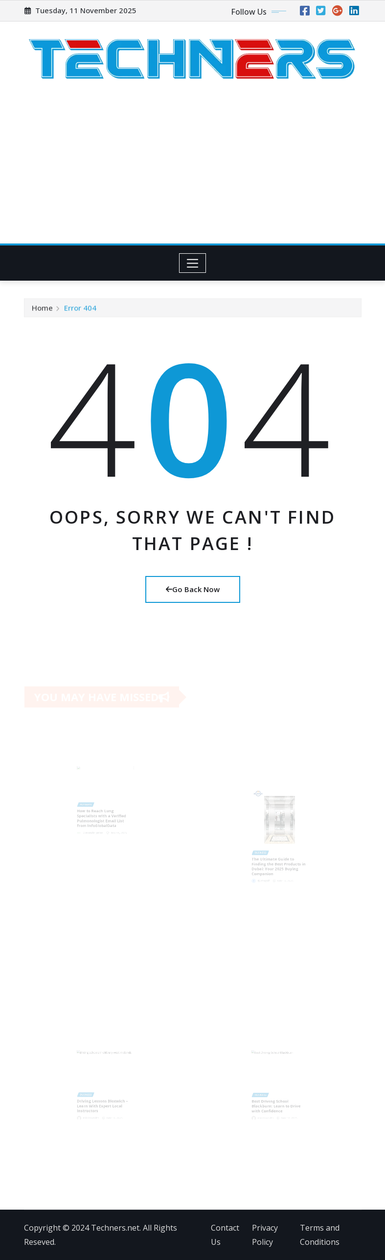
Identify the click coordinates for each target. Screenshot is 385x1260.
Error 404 (80, 310)
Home (42, 310)
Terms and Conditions (320, 1234)
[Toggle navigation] (192, 263)
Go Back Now (193, 589)
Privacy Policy (265, 1234)
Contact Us (225, 1234)
